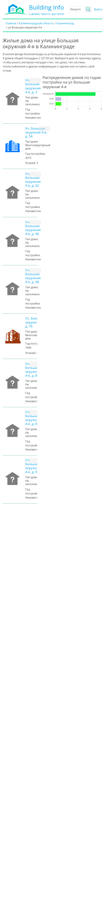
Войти (98, 9)
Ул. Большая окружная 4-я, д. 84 (33, 418)
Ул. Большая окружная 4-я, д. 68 (33, 276)
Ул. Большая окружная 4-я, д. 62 (33, 179)
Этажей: (30, 163)
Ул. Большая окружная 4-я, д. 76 (36, 322)
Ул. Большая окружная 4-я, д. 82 (33, 369)
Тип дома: (31, 97)
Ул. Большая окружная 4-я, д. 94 (33, 466)
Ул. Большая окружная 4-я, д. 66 (33, 228)
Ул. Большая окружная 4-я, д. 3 (33, 86)
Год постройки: (35, 154)
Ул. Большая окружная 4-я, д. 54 (36, 132)
